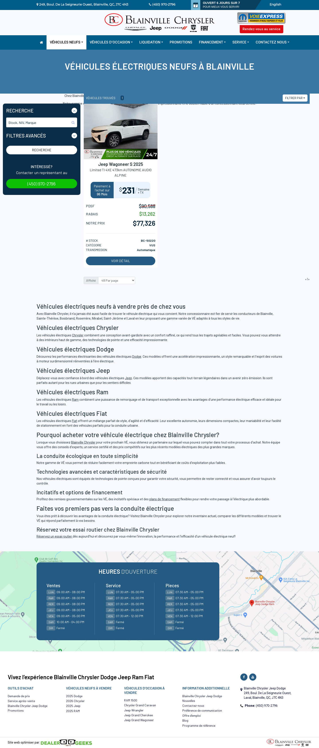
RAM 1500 (130, 700)
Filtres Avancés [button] (26, 135)
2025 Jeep (73, 706)
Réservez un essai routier (55, 536)
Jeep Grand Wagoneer (139, 720)
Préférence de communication (202, 710)
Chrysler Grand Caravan (140, 705)
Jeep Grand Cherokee (138, 715)
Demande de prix (19, 696)
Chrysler (78, 335)
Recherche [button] (19, 110)
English (275, 4)
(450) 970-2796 (163, 4)
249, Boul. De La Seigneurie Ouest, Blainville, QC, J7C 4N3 (83, 4)
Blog (185, 720)
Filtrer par (294, 98)
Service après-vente (21, 701)
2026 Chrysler (75, 701)
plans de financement (164, 499)
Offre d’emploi (191, 715)
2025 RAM (73, 711)
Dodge (136, 356)
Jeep (128, 378)
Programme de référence (198, 725)
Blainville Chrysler (83, 442)
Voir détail (120, 261)
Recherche (41, 150)
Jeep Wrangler (134, 710)
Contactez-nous (193, 705)
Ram (75, 399)
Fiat (74, 421)
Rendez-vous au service (261, 29)
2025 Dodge (74, 696)
